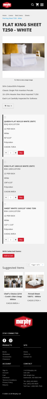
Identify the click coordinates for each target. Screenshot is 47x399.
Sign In (5, 370)
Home (26, 352)
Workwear (6, 354)
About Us (27, 354)
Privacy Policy (8, 382)
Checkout (6, 378)
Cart (4, 375)
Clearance (6, 359)
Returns (5, 385)
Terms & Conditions (10, 380)
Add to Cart (8, 256)
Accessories (7, 357)
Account (5, 373)
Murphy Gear (13, 5)
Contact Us (28, 357)
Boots (5, 352)
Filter (8, 106)
